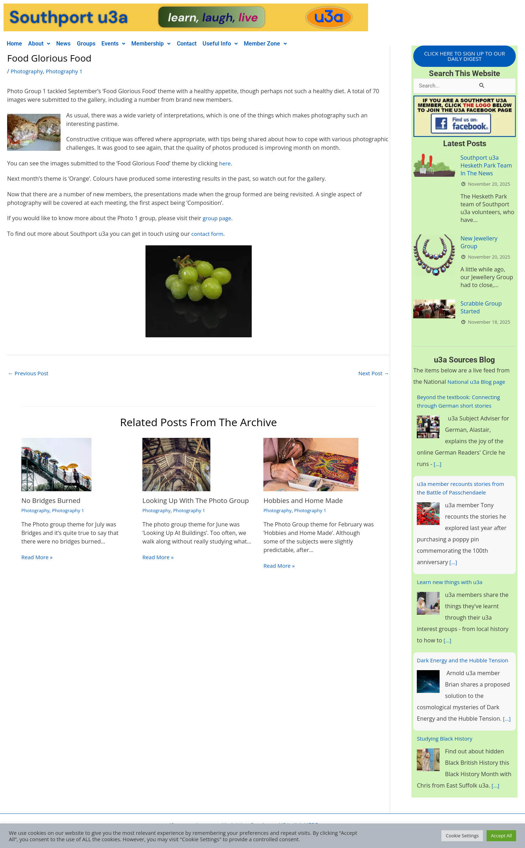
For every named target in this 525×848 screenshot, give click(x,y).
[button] (42, 43)
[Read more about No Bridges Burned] (56, 464)
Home (15, 43)
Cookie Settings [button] (462, 835)
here (225, 163)
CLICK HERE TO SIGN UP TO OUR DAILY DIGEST (464, 56)
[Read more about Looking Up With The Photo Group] (176, 464)
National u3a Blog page (478, 383)
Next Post (372, 373)
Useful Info (238, 43)
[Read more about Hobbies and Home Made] (310, 464)
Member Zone (285, 43)
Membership (164, 43)
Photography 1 (67, 71)
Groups (94, 43)
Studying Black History (446, 748)
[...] (438, 465)
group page (218, 218)
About (43, 43)
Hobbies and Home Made (305, 501)
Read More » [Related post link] (37, 558)
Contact (202, 43)
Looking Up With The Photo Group (187, 504)
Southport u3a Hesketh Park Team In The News (486, 166)
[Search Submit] (481, 86)
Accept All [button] (501, 835)
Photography (28, 71)
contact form (208, 234)
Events (124, 43)
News (69, 43)
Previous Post (29, 373)
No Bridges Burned (52, 501)
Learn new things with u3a (452, 583)
